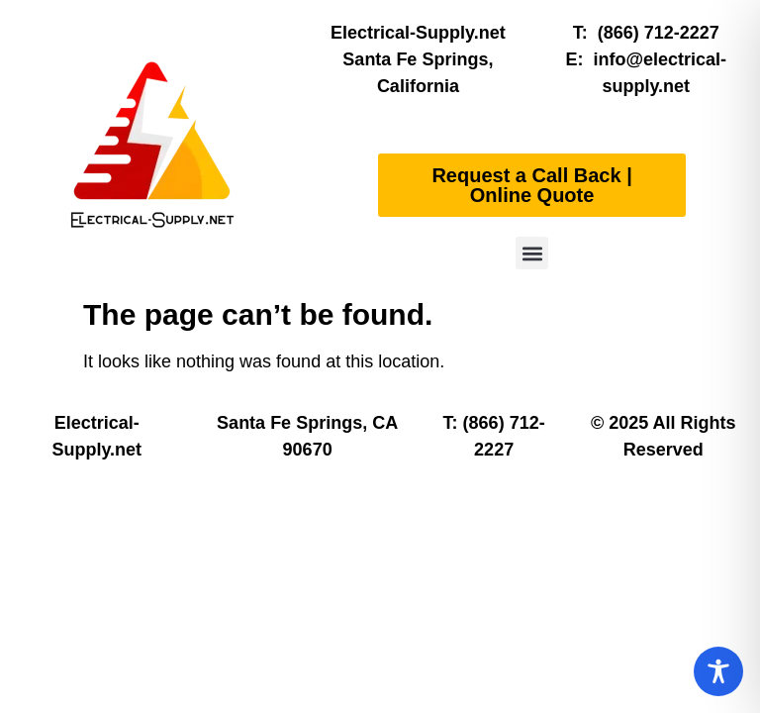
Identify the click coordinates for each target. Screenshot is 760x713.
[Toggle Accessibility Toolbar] (718, 671)
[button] (532, 253)
